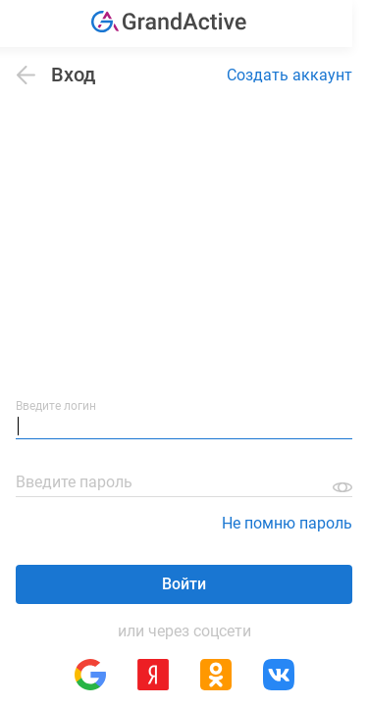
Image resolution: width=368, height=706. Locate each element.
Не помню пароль (287, 523)
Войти (184, 584)
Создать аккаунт (289, 75)
